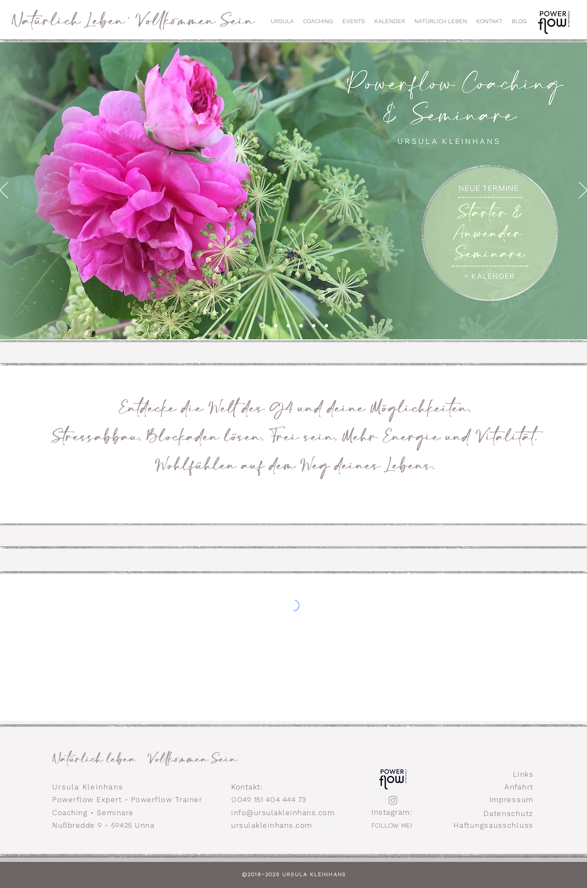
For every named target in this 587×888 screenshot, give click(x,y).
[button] (354, 21)
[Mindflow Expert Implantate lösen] (313, 325)
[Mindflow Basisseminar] (275, 325)
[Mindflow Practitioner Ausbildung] (288, 325)
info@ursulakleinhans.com (283, 812)
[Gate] (326, 325)
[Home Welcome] (262, 325)
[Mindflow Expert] (301, 325)
